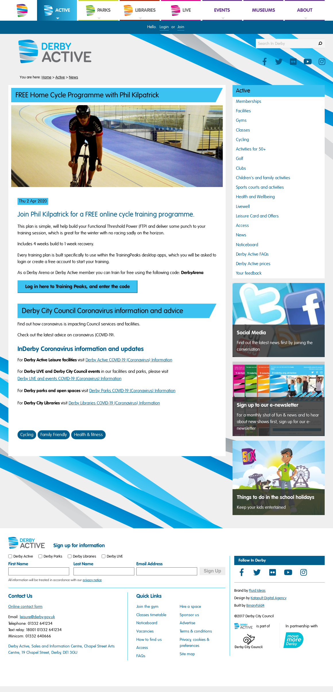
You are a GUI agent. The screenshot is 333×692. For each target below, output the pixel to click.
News (73, 77)
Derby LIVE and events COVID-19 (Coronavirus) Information (69, 378)
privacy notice (92, 580)
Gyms (241, 120)
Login (164, 26)
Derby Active (23, 556)
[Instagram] (303, 572)
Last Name (83, 564)
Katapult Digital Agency (268, 598)
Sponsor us (189, 614)
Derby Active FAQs (252, 254)
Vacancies (145, 631)
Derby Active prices (253, 263)
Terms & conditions (196, 631)
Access (242, 225)
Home (46, 77)
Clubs (241, 168)
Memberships (248, 101)
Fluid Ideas (257, 590)
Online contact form (25, 606)
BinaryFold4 (255, 605)
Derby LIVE (115, 556)
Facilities (243, 110)
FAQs (140, 656)
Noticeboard (247, 244)
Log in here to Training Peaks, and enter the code (77, 287)
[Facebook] (241, 572)
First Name (18, 564)
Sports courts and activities (260, 187)
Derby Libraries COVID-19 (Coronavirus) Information (114, 403)
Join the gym (147, 606)
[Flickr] (272, 572)
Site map (187, 653)
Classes (243, 130)
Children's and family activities (263, 177)
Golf (239, 158)
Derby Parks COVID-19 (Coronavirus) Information (132, 390)
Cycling (26, 434)
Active (60, 77)
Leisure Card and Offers (257, 216)
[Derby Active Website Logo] (60, 52)
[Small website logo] (29, 543)
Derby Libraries (84, 556)
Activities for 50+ (251, 149)
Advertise (187, 622)
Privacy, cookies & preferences (194, 642)
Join (180, 26)
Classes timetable (151, 614)
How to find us (149, 639)
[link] (57, 20)
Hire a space (190, 606)
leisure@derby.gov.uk (37, 616)
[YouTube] (288, 572)
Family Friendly (53, 434)
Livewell (243, 206)
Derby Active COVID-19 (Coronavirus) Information (129, 360)
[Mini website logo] (244, 626)
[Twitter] (257, 572)
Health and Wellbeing (255, 196)
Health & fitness (88, 434)
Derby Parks (53, 556)
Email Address (149, 564)
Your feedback (249, 273)
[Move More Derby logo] (293, 640)
